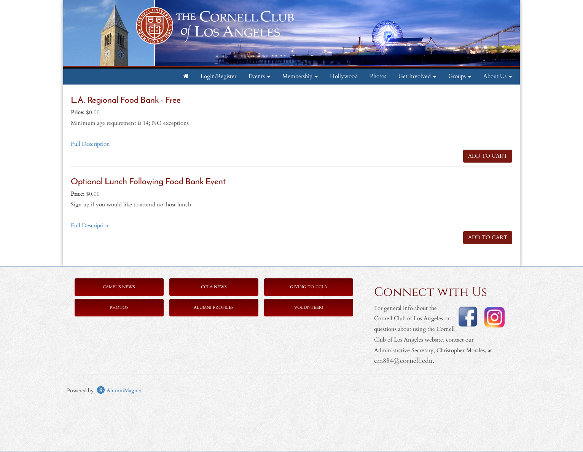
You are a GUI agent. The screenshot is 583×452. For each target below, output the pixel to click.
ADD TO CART (487, 156)
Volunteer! (308, 307)
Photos (378, 76)
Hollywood (344, 76)
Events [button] (259, 76)
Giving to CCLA (308, 287)
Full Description (90, 144)
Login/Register (218, 76)
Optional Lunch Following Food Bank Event (148, 182)
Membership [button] (300, 76)
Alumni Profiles (214, 307)
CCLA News (214, 287)
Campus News (119, 287)
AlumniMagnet (119, 390)
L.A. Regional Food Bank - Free (126, 100)
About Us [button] (497, 76)
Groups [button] (459, 76)
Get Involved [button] (417, 76)
